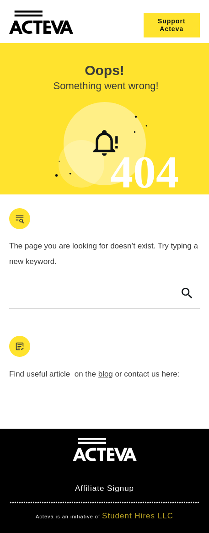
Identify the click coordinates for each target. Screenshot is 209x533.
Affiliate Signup (104, 488)
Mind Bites (58, 472)
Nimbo (157, 472)
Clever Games (112, 472)
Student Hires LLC (137, 515)
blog (105, 374)
